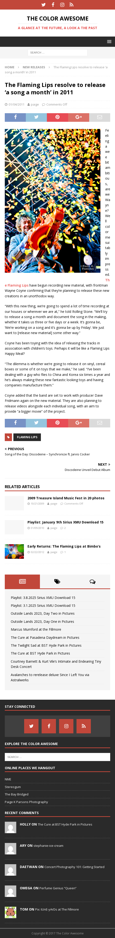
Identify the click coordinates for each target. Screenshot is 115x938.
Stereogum (13, 787)
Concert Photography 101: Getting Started (74, 867)
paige (35, 104)
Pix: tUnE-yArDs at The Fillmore (57, 909)
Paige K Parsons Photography (26, 802)
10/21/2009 (37, 503)
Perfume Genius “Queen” (58, 888)
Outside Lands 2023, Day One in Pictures (42, 621)
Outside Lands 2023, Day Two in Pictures (43, 613)
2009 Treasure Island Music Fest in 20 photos (65, 498)
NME (8, 779)
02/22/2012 (37, 552)
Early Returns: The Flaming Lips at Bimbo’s (64, 546)
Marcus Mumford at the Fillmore (36, 629)
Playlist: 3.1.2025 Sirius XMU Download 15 (43, 605)
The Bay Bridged (16, 794)
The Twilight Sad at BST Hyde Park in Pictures (46, 645)
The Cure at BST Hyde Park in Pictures (40, 653)
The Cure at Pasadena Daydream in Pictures (45, 637)
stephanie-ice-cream (48, 845)
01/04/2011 (16, 104)
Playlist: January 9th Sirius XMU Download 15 (65, 522)
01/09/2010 (37, 528)
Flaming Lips (27, 437)
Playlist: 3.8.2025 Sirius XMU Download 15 (43, 597)
